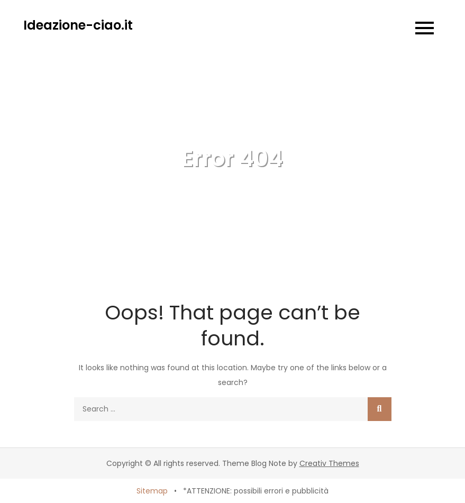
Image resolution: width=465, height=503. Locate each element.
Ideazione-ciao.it (78, 25)
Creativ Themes (329, 463)
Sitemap (152, 491)
